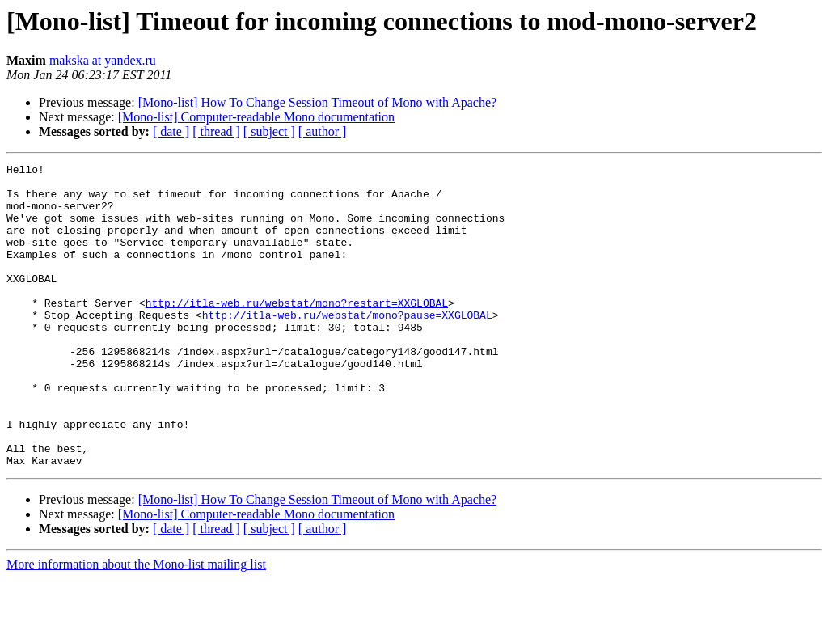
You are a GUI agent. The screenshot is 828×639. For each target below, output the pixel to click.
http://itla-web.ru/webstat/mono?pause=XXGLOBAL (347, 346)
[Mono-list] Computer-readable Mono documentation (256, 117)
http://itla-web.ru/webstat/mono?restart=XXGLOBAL (297, 331)
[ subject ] (269, 131)
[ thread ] (216, 131)
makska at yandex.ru (102, 60)
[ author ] (322, 131)
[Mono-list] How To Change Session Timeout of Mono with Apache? (317, 102)
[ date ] (171, 131)
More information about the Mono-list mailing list (136, 625)
